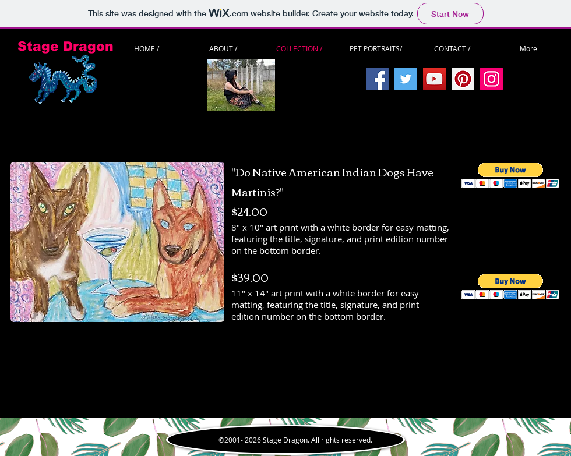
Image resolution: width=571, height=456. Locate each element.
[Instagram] (491, 79)
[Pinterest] (463, 79)
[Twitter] (405, 79)
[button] (511, 175)
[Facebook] (377, 79)
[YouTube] (434, 79)
